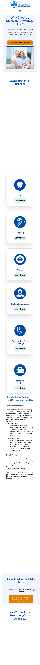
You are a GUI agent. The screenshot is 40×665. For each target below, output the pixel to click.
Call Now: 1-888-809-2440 (20, 43)
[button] (20, 10)
